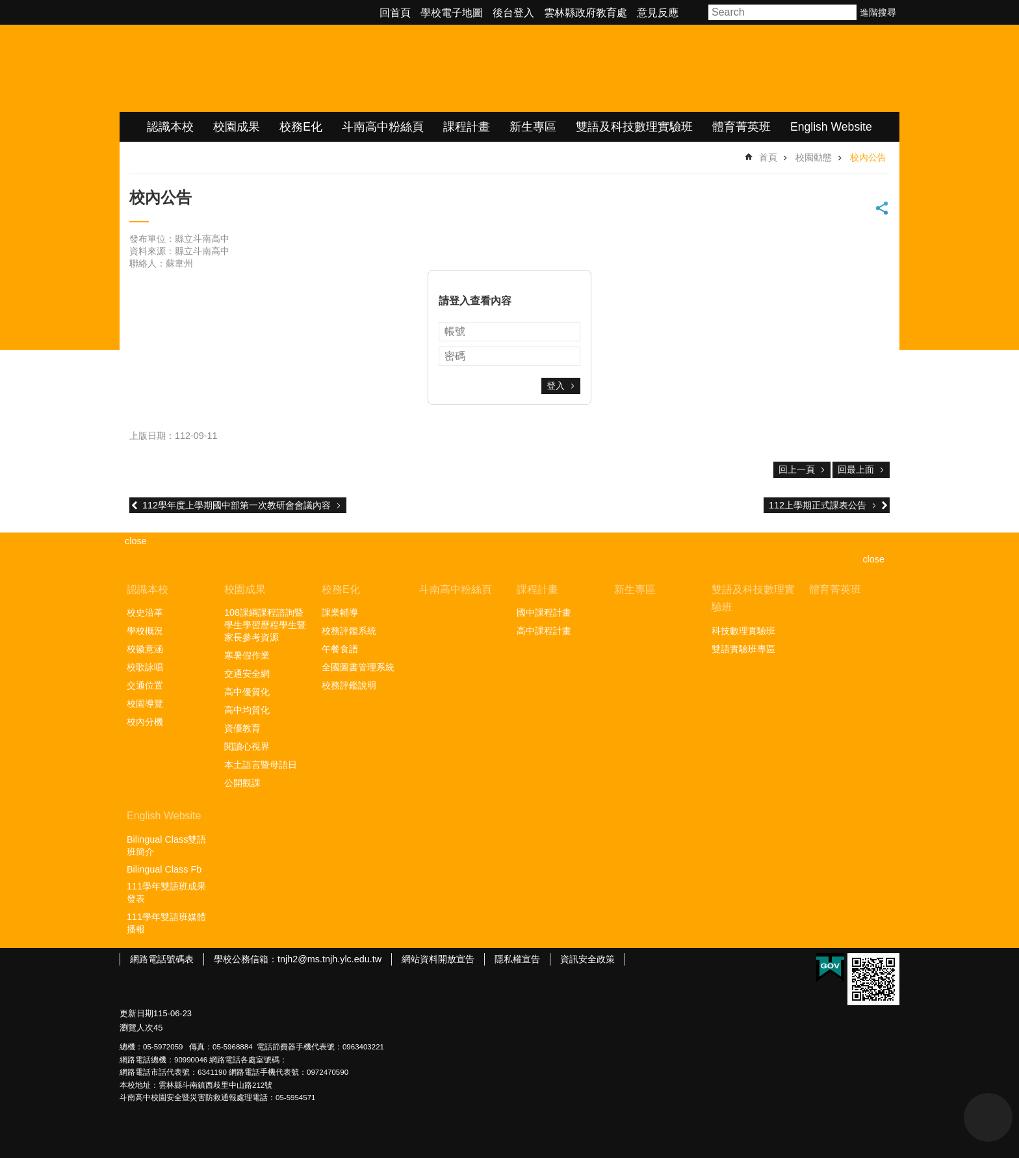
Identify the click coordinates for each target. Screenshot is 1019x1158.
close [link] (136, 541)
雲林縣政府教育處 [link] (585, 12)
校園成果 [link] (236, 126)
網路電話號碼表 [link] (162, 959)
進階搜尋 (878, 12)
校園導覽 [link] (145, 703)
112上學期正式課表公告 (817, 505)
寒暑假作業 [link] (247, 655)
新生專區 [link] (533, 126)
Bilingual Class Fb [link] (164, 869)
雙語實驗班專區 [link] (743, 649)
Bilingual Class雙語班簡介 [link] (166, 845)
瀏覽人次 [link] (136, 1028)
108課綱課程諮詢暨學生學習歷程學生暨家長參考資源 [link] (265, 624)
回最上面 (856, 469)
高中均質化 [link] (247, 710)
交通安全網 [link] (247, 673)
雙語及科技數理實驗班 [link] (634, 126)
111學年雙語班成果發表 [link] (166, 892)
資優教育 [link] (242, 728)
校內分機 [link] (145, 722)
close (873, 559)
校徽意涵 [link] (145, 649)
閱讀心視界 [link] (247, 746)
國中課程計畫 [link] (544, 612)
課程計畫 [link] (466, 126)
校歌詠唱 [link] (145, 667)
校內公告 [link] (868, 157)
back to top (988, 1117)
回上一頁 (797, 469)
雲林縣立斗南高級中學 (256, 68)
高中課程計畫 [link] (544, 630)
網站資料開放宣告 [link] (438, 959)
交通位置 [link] (145, 685)
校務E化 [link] (300, 126)
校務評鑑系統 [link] (349, 630)
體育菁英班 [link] (741, 126)
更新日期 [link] (136, 1013)
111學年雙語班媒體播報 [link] (166, 923)
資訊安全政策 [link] (587, 959)
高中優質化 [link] (247, 692)
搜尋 (847, 12)
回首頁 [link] (395, 12)
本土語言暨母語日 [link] (260, 764)
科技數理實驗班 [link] (743, 630)
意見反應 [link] (657, 12)
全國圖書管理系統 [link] (358, 667)
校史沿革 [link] (145, 612)
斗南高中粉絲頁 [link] (383, 126)
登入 (556, 385)
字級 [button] (695, 12)
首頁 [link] (768, 157)
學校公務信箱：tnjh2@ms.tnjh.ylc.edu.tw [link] (297, 959)
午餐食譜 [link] (340, 649)
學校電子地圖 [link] (451, 12)
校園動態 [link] (813, 157)
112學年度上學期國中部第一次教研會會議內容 (236, 505)
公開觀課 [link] (242, 783)
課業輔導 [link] (340, 612)
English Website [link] (831, 126)
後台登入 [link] (513, 12)
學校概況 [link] (145, 630)
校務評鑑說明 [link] (349, 685)
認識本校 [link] (170, 126)
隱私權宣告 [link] (517, 959)
